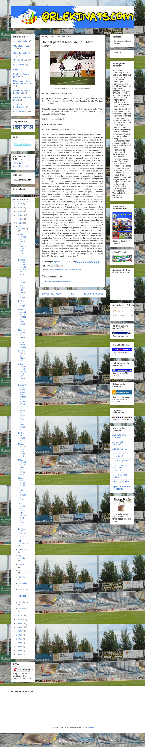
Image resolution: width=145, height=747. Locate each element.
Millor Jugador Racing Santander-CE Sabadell (22, 245)
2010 (18, 619)
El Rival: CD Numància (22, 532)
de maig (22, 583)
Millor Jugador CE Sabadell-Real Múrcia (22, 317)
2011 (18, 615)
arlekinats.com (20, 112)
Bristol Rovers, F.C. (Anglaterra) (120, 454)
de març (22, 596)
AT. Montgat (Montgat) (117, 443)
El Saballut (18, 65)
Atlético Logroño (119, 449)
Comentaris (120, 316)
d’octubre (23, 549)
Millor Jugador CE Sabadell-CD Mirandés (22, 467)
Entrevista (18, 69)
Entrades (119, 311)
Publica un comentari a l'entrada (58, 281)
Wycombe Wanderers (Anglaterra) (121, 487)
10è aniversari (19, 41)
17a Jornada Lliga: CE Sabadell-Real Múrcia (22, 418)
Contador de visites (21, 166)
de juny (22, 577)
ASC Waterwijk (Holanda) (119, 436)
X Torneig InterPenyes (18, 105)
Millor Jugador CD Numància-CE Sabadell (22, 372)
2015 (18, 211)
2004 (18, 643)
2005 (18, 639)
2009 (18, 623)
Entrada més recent (51, 294)
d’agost (22, 564)
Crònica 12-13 (76, 269)
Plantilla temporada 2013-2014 (21, 91)
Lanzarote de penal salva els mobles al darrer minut (22, 394)
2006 (18, 635)
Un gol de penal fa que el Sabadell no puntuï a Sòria (22, 489)
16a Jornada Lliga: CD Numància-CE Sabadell (22, 514)
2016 (18, 207)
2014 (18, 215)
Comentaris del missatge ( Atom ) (78, 301)
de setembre (22, 557)
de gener (23, 608)
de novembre (22, 542)
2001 (18, 654)
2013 (18, 219)
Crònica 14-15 (19, 60)
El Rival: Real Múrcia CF (21, 436)
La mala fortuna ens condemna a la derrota (22, 268)
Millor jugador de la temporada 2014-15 (22, 82)
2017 (18, 203)
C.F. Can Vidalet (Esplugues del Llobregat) (119, 467)
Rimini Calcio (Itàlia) (121, 482)
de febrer (23, 602)
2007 (18, 631)
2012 (18, 223)
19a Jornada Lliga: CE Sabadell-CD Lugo (22, 288)
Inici (73, 294)
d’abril (21, 589)
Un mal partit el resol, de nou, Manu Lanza (22, 338)
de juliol (22, 571)
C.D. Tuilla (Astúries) (121, 461)
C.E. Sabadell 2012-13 (59, 269)
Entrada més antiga (93, 294)
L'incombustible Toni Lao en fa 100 (22, 450)
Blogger (91, 727)
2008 (18, 627)
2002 (18, 650)
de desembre (22, 227)
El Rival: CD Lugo (21, 303)
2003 (18, 646)
